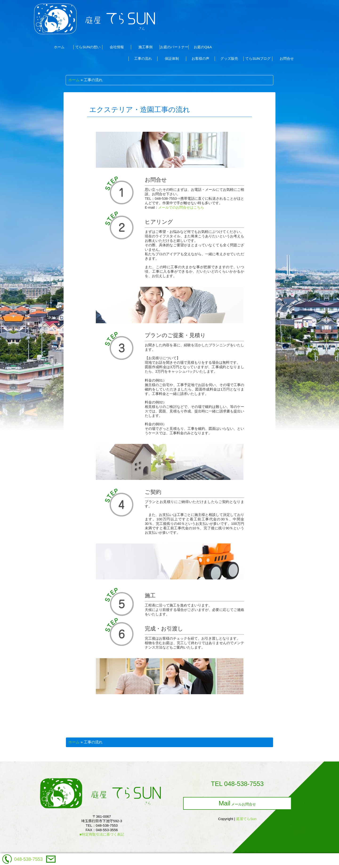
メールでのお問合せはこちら (181, 207)
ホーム (74, 80)
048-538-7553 (28, 859)
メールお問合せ (237, 803)
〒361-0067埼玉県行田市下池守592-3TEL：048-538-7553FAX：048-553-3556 (101, 825)
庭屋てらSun (246, 819)
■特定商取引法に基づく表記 (101, 834)
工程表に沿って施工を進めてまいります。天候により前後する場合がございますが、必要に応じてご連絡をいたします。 (194, 605)
